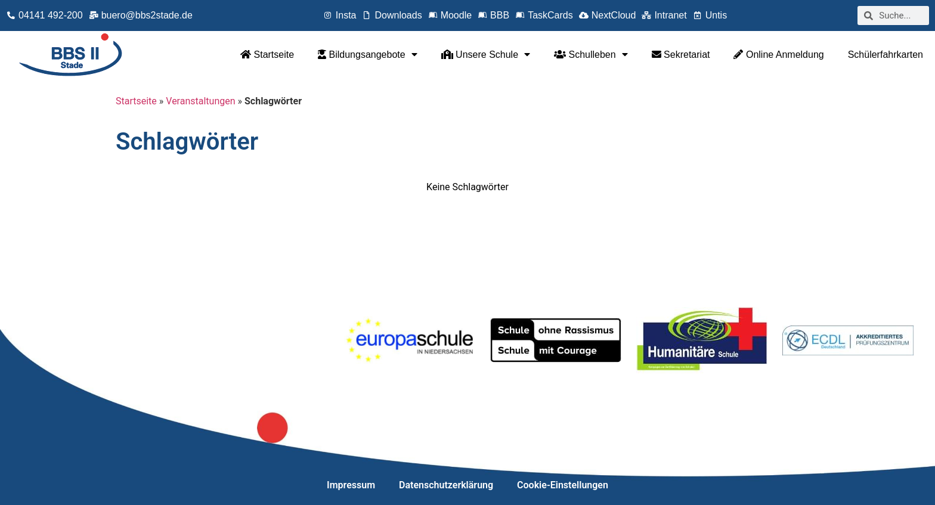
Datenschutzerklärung (446, 485)
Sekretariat (681, 54)
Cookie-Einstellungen (562, 485)
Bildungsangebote (367, 54)
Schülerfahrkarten (885, 54)
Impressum (351, 485)
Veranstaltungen (200, 101)
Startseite (267, 54)
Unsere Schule (485, 54)
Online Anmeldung (778, 54)
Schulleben (591, 54)
